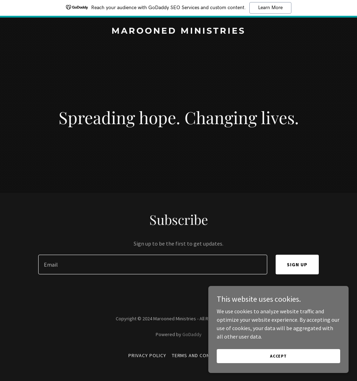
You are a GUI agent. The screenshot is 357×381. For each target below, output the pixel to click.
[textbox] (152, 264)
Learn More (270, 7)
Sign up (297, 264)
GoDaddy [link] (192, 334)
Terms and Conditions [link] (200, 355)
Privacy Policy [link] (147, 355)
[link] (178, 31)
